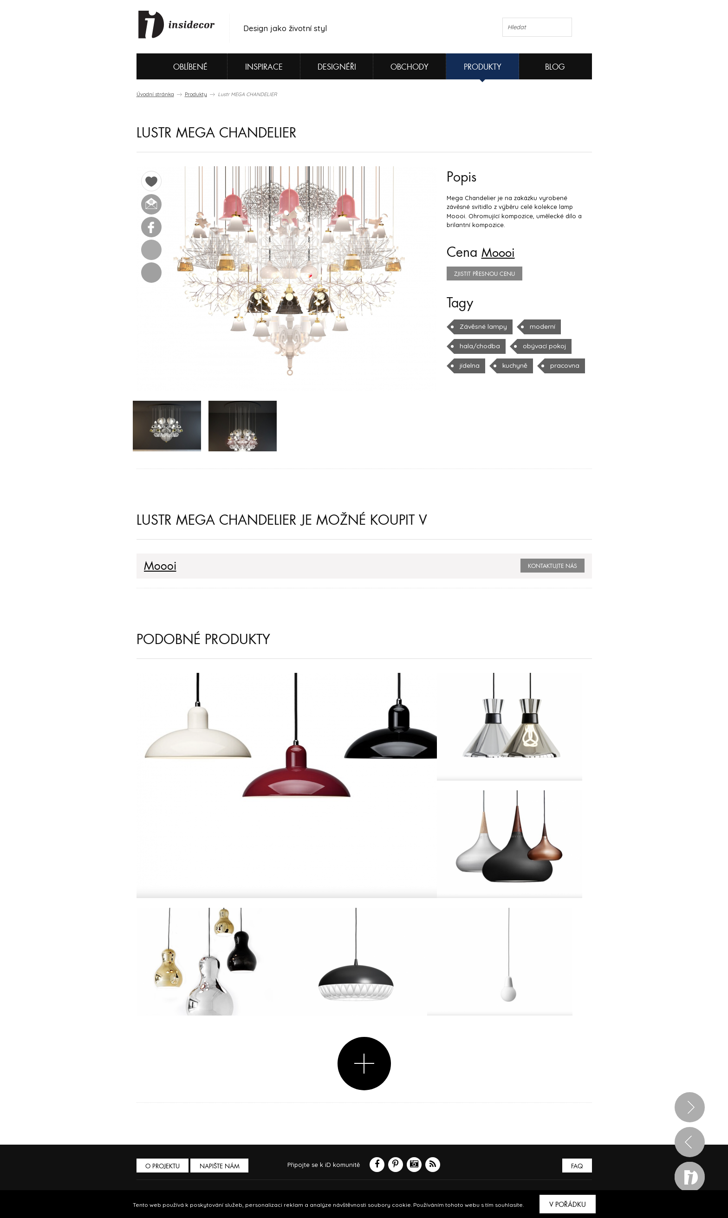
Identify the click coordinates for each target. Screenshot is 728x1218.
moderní (538, 326)
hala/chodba (478, 346)
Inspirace (264, 67)
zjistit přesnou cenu (484, 274)
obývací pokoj (540, 346)
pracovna (562, 365)
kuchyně (513, 365)
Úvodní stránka (155, 94)
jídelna (469, 365)
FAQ (576, 1167)
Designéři (337, 67)
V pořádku (567, 1204)
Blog (555, 67)
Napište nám (222, 1167)
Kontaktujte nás (552, 567)
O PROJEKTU (163, 1167)
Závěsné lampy (481, 326)
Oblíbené (175, 66)
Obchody (409, 67)
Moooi (500, 252)
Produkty (482, 67)
